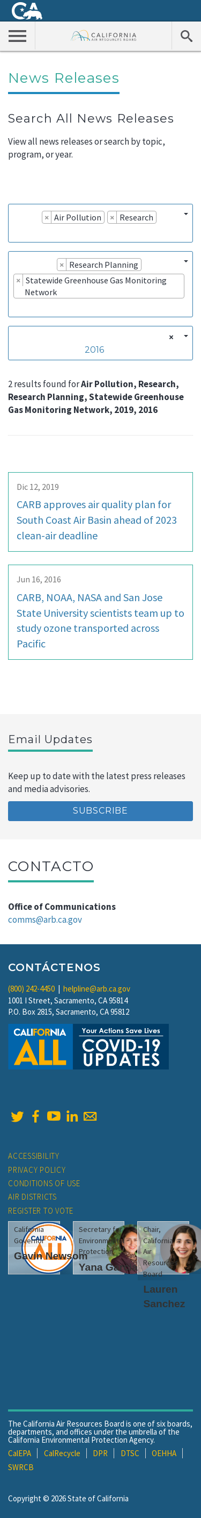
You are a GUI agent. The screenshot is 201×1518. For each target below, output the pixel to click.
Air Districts (32, 1197)
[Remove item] (46, 217)
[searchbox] (16, 232)
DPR (100, 1453)
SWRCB (21, 1467)
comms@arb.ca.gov (45, 919)
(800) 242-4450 (31, 989)
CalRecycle (62, 1453)
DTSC (130, 1453)
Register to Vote (40, 1211)
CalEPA (19, 1453)
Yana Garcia (108, 1267)
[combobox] (100, 223)
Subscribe (100, 811)
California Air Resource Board (103, 35)
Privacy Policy (37, 1170)
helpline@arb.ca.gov (96, 989)
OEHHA (164, 1453)
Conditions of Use (44, 1183)
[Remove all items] (170, 337)
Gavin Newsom (51, 1256)
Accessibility (33, 1156)
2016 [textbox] (94, 350)
